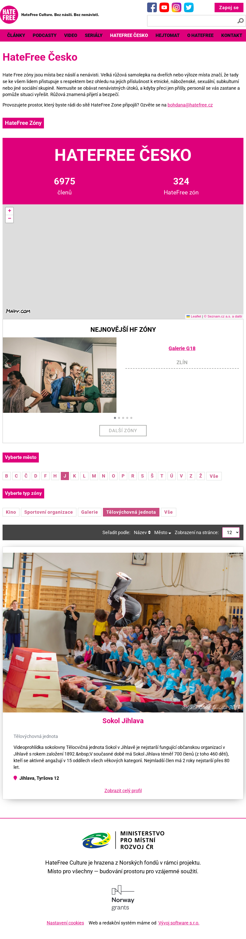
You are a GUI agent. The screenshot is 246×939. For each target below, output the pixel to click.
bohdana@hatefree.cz (190, 105)
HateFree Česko (129, 35)
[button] (9, 211)
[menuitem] (16, 35)
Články (16, 35)
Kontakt (231, 35)
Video (70, 35)
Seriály (93, 35)
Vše (214, 476)
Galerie (89, 512)
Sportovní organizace (48, 512)
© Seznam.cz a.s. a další (223, 316)
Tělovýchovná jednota (131, 512)
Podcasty (44, 35)
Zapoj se (229, 7)
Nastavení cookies (65, 922)
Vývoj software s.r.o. (179, 922)
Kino (11, 512)
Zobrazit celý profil (123, 790)
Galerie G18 (182, 348)
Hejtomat (168, 35)
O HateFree (200, 35)
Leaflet (193, 316)
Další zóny (123, 430)
